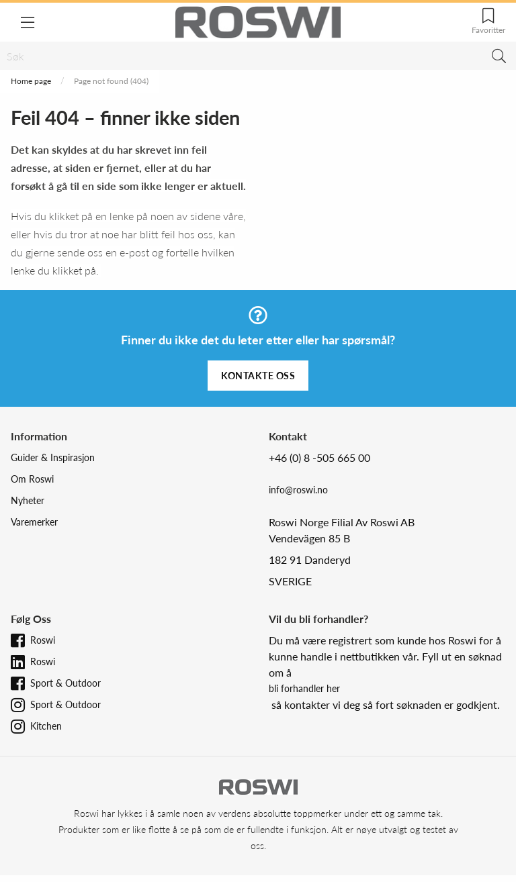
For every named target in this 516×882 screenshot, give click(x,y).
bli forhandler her (304, 688)
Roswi (42, 640)
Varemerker (34, 522)
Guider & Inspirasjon (53, 457)
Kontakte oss (258, 375)
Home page (31, 81)
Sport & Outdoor (65, 683)
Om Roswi (32, 479)
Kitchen (46, 726)
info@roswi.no (298, 489)
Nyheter (27, 500)
